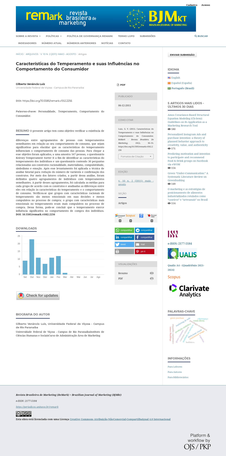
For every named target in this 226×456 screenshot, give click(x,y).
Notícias (107, 43)
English (175, 77)
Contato (124, 43)
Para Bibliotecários (178, 377)
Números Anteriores (81, 43)
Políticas (53, 36)
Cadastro (191, 5)
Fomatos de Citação (132, 156)
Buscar (201, 36)
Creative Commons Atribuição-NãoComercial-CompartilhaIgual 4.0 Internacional (120, 419)
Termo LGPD (126, 36)
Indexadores (27, 43)
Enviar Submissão (182, 54)
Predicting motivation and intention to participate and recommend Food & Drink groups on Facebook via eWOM (189, 159)
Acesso (205, 5)
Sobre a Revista (27, 36)
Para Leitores (175, 366)
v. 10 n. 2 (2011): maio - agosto (58, 54)
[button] (124, 230)
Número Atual (52, 43)
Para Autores (175, 372)
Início (19, 54)
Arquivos (32, 54)
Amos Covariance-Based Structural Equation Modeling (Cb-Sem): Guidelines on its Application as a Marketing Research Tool (188, 120)
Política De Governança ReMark (90, 36)
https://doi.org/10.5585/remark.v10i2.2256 (47, 100)
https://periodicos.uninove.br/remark (37, 406)
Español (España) (181, 83)
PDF (122, 84)
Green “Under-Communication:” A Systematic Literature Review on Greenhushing (188, 176)
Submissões (147, 36)
